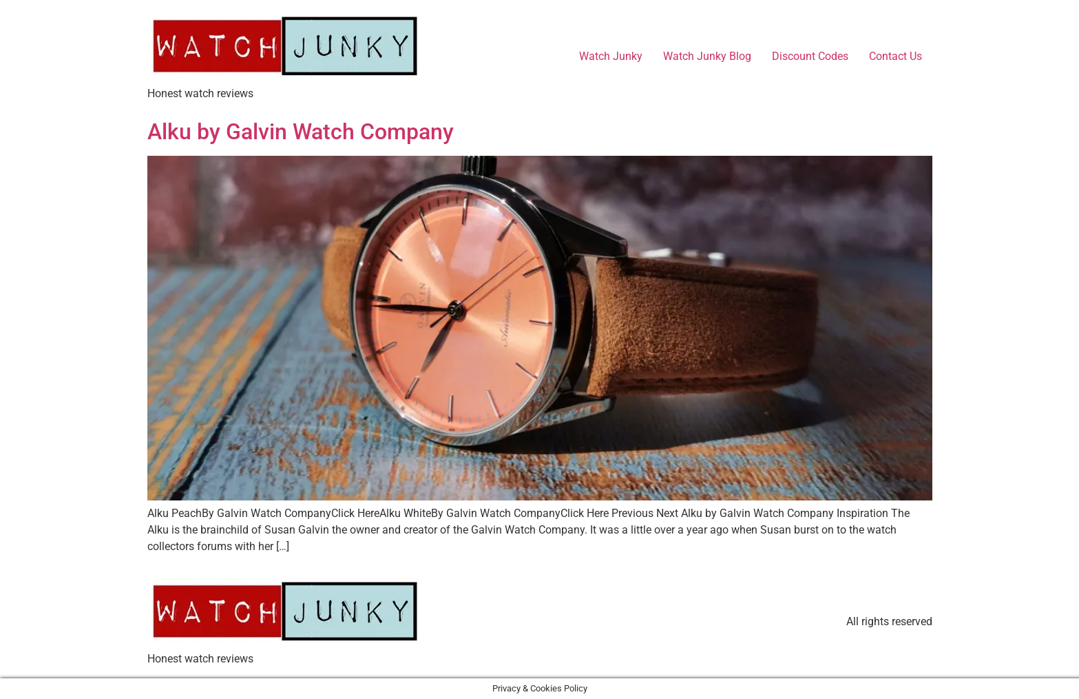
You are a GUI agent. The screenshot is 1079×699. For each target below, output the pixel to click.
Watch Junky (610, 56)
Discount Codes (810, 56)
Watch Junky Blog (707, 56)
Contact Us (895, 56)
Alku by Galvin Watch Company (300, 132)
